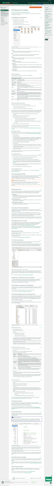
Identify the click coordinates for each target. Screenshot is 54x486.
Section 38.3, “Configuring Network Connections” (28, 225)
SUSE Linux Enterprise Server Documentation (10, 5)
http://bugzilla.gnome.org (27, 472)
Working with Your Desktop (29, 5)
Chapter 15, (26, 274)
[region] (23, 482)
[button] (3, 482)
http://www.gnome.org (32, 471)
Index (3, 5)
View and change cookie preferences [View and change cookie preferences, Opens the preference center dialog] (33, 482)
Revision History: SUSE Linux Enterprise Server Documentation (20, 12)
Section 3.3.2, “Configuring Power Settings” (25, 291)
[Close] (42, 481)
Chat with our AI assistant (48, 479)
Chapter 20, (34, 133)
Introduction (23, 5)
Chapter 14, (24, 237)
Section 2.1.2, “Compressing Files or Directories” (18, 398)
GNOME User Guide (18, 5)
